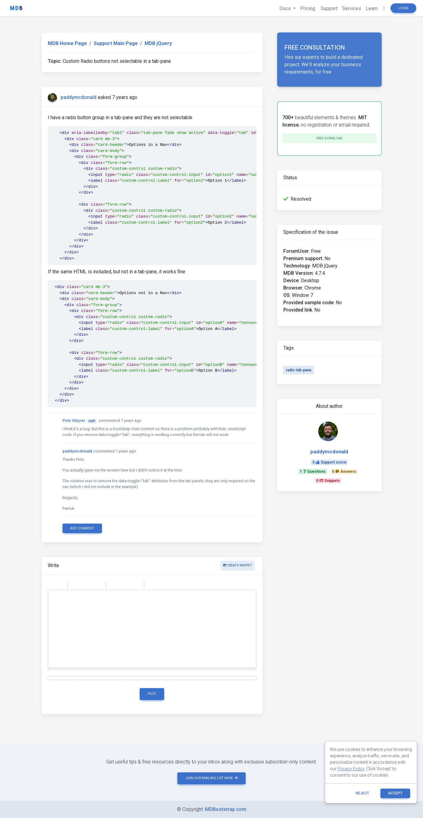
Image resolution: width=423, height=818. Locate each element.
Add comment (82, 528)
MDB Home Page (67, 43)
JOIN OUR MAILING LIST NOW (211, 778)
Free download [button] (329, 138)
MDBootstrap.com (225, 809)
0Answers (344, 471)
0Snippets (328, 481)
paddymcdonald (78, 97)
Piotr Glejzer (73, 420)
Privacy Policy (351, 768)
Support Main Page (116, 43)
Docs (284, 8)
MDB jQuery (158, 43)
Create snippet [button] (237, 565)
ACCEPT (395, 793)
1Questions (313, 471)
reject (362, 793)
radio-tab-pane (299, 370)
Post (152, 694)
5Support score (329, 462)
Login (403, 8)
